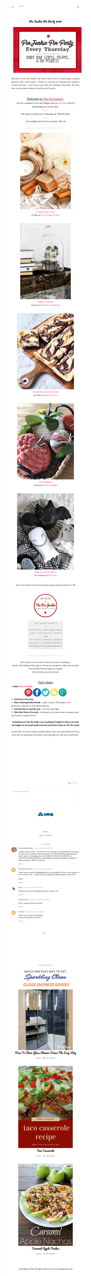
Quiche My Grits (50, 395)
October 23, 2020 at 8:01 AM (35, 912)
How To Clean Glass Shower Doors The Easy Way (45, 1052)
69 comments (49, 1156)
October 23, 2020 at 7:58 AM (39, 900)
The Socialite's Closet (50, 215)
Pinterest (29, 6)
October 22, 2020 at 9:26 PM (43, 869)
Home (21, 6)
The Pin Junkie (52, 99)
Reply (20, 864)
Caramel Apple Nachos (45, 1248)
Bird (20, 887)
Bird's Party (52, 575)
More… (39, 6)
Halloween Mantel (45, 302)
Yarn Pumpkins (45, 482)
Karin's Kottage (50, 485)
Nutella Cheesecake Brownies (45, 392)
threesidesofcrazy (25, 848)
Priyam (21, 912)
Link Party (48, 835)
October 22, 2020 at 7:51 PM (43, 848)
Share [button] (45, 832)
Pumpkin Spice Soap (45, 212)
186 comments (49, 1058)
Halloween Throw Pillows (45, 572)
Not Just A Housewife (50, 305)
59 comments (49, 1254)
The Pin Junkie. (26, 686)
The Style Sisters (25, 869)
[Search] (78, 6)
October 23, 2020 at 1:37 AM (32, 887)
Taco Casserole (45, 1150)
